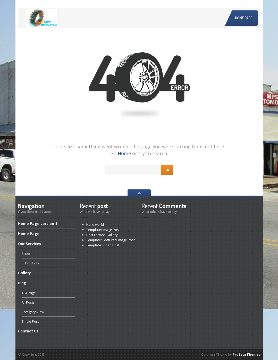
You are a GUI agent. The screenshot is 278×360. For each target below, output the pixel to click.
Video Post (102, 245)
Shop (26, 253)
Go (167, 170)
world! (95, 224)
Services (29, 243)
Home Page (243, 18)
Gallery (24, 272)
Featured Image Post (110, 240)
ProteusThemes (246, 354)
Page (28, 233)
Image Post (103, 229)
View (33, 311)
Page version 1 (37, 224)
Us (28, 331)
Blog (22, 282)
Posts (28, 302)
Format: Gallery (102, 234)
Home (124, 153)
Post (30, 321)
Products (32, 263)
